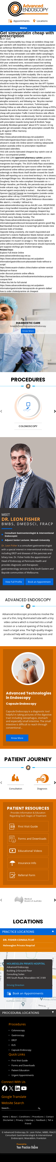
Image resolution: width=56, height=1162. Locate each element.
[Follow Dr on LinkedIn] (17, 1088)
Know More (28, 330)
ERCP (14, 1040)
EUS (13, 1045)
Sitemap (29, 1120)
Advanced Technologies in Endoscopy (28, 695)
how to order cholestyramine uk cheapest (19, 291)
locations (28, 921)
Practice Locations (18, 932)
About (14, 1116)
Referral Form (26, 875)
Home (5, 1116)
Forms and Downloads (32, 838)
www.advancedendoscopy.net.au (15, 205)
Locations (42, 21)
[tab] (28, 931)
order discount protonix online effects (17, 273)
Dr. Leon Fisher (20, 519)
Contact (50, 1116)
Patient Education (20, 1070)
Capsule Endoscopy (21, 704)
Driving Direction (15, 985)
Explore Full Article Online (12, 253)
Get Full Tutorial (15, 193)
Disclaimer (8, 1120)
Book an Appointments (28, 993)
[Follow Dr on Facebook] (4, 1088)
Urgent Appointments (22, 1075)
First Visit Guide (28, 826)
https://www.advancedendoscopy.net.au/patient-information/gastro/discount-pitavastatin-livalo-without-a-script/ (26, 261)
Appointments (21, 21)
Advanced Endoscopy (28, 600)
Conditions (24, 1116)
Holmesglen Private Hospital (19, 945)
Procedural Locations (20, 1013)
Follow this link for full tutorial (13, 282)
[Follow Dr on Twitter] (11, 1088)
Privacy (19, 1120)
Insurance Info (27, 863)
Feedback (40, 1120)
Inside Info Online (18, 143)
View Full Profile (13, 581)
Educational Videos (30, 851)
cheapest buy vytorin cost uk (39, 152)
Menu (27, 28)
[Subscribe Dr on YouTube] (24, 1088)
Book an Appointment (39, 581)
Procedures (28, 379)
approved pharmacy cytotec (29, 157)
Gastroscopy (17, 1035)
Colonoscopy (18, 1030)
